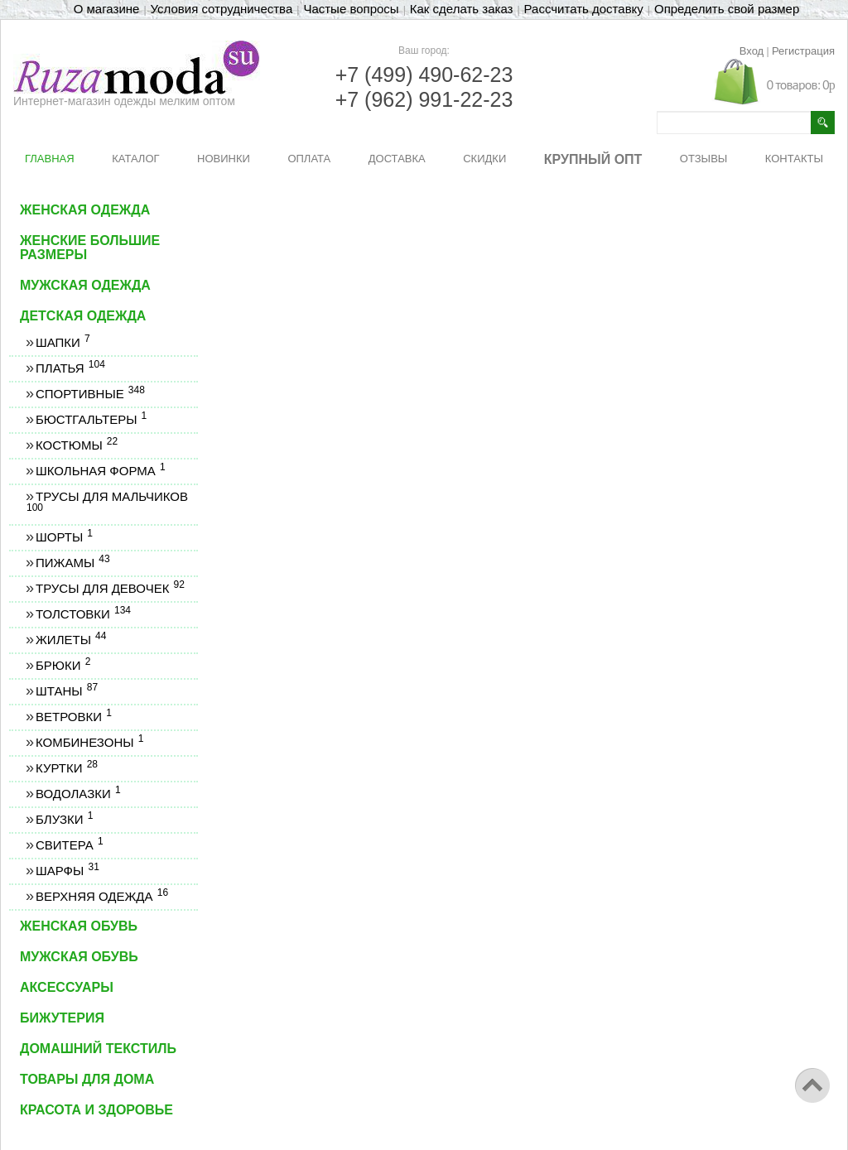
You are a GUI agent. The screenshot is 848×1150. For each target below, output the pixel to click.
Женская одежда (85, 210)
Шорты (64, 537)
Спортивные (90, 394)
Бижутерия (62, 1018)
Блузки (64, 819)
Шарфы (67, 871)
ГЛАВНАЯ (50, 158)
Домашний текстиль (98, 1049)
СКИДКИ (484, 158)
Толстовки (83, 614)
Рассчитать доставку (583, 9)
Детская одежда (83, 316)
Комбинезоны (89, 742)
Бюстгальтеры (91, 419)
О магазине (107, 9)
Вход (752, 51)
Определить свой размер (726, 9)
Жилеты (70, 640)
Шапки (62, 342)
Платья (70, 368)
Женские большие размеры (90, 247)
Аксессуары (66, 987)
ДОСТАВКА (397, 158)
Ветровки (73, 717)
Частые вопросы (350, 9)
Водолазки (78, 794)
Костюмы (76, 445)
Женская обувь (78, 926)
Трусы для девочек (110, 588)
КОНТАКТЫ (794, 158)
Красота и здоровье (96, 1110)
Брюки (62, 665)
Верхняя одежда (101, 896)
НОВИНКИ (223, 158)
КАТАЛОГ (135, 158)
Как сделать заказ (461, 9)
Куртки (66, 768)
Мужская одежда (85, 285)
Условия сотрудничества (222, 9)
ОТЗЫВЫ (703, 158)
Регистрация (803, 51)
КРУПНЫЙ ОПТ (593, 159)
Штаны (66, 691)
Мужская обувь (79, 957)
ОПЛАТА (308, 158)
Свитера (69, 845)
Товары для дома (87, 1079)
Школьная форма (100, 471)
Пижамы (72, 563)
